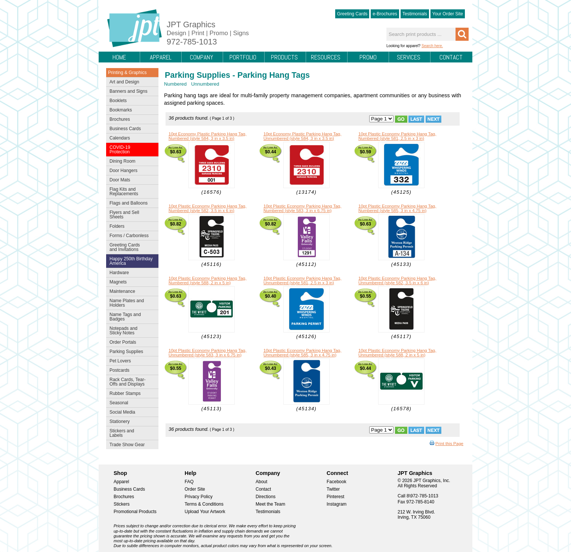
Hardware (119, 272)
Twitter (333, 489)
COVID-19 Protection (130, 149)
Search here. (432, 46)
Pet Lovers (130, 361)
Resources (325, 57)
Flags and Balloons (130, 203)
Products (284, 57)
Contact (451, 57)
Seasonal (130, 403)
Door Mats (130, 180)
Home (119, 57)
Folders (130, 227)
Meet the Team (270, 504)
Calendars (119, 138)
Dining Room (130, 162)
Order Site (195, 489)
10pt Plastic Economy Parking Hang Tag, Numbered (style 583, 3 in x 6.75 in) (302, 208)
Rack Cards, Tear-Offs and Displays (130, 382)
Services (408, 57)
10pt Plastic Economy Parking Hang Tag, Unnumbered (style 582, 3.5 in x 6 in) (397, 280)
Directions (265, 496)
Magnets (118, 282)
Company (201, 57)
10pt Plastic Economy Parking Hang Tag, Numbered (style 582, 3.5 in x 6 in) (207, 208)
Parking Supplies (130, 352)
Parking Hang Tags (273, 75)
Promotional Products (135, 511)
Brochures (130, 120)
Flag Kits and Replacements (130, 191)
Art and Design (130, 82)
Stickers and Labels (130, 433)
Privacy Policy (199, 496)
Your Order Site (447, 13)
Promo (368, 57)
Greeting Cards (352, 13)
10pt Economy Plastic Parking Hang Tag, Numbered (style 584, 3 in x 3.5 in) (207, 136)
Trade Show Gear (130, 445)
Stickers (122, 504)
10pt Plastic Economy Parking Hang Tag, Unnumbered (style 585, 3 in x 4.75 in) (302, 352)
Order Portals (122, 342)
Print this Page (449, 443)
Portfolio (242, 57)
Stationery (130, 422)
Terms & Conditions (204, 504)
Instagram (336, 504)
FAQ (189, 481)
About (261, 481)
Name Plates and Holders (126, 303)
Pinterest (335, 496)
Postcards (130, 371)
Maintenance (130, 292)
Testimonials (414, 13)
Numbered (175, 84)
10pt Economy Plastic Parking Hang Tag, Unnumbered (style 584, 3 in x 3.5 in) (302, 136)
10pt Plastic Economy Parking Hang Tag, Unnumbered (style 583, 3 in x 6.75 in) (207, 352)
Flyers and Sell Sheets (130, 215)
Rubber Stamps (125, 393)
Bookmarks (120, 110)
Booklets (118, 100)
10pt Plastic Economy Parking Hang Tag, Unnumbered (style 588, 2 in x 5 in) (397, 352)
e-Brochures (385, 13)
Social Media (130, 413)
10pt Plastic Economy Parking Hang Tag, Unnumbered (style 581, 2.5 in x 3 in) (302, 280)
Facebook (336, 481)
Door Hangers (130, 171)
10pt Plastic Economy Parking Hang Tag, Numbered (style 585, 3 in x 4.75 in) (397, 208)
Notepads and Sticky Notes (130, 330)
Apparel (161, 57)
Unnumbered (205, 84)
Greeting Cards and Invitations (130, 247)
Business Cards (130, 129)
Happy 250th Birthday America (130, 261)
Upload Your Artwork (205, 511)
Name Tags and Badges (130, 317)
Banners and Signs (130, 92)
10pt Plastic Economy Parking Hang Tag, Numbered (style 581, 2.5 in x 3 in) (397, 136)
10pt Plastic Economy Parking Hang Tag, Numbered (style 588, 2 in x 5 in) (207, 280)
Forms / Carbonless (129, 235)
